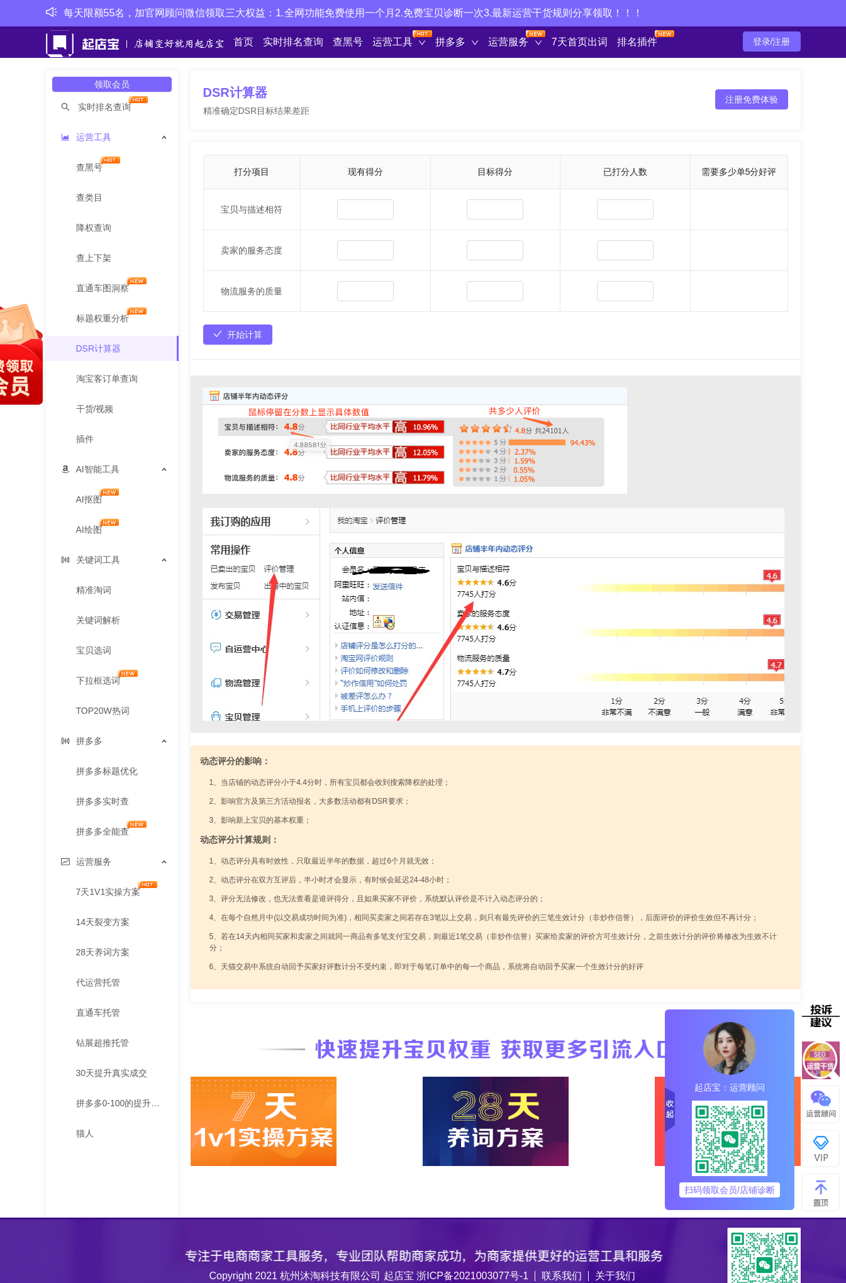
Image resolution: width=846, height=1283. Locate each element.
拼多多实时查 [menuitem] (102, 801)
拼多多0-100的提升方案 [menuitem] (122, 1103)
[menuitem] (112, 106)
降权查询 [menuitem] (93, 228)
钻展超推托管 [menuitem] (102, 1043)
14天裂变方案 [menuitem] (103, 922)
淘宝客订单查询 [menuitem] (107, 379)
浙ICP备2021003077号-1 (472, 1275)
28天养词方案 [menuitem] (103, 952)
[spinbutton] (365, 209)
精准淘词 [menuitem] (93, 590)
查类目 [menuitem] (89, 197)
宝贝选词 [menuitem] (93, 650)
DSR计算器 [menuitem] (98, 348)
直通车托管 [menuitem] (98, 1013)
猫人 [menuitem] (85, 1133)
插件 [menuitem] (85, 439)
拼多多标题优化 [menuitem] (107, 771)
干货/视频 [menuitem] (95, 409)
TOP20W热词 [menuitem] (103, 711)
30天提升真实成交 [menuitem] (112, 1073)
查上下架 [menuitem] (93, 258)
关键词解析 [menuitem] (98, 620)
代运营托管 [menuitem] (98, 982)
